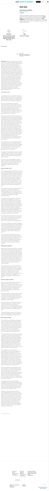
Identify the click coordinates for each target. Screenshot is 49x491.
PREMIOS (24, 2)
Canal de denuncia (30, 475)
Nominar (38, 1)
